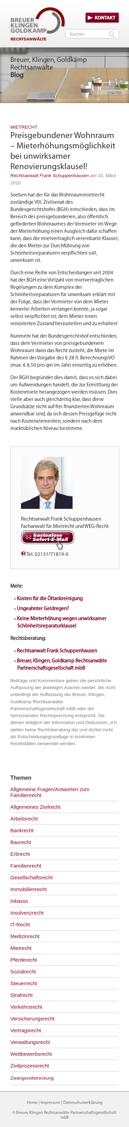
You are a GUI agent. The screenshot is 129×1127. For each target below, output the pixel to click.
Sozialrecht (23, 971)
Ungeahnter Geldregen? (43, 609)
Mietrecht (23, 127)
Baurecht (20, 842)
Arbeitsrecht (24, 819)
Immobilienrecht (28, 889)
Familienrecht (25, 866)
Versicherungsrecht (32, 1018)
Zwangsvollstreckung (32, 1078)
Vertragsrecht (25, 1030)
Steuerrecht (23, 983)
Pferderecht (23, 960)
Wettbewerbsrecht (31, 1054)
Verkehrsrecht (26, 1007)
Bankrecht (22, 830)
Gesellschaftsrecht (31, 877)
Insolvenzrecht (27, 913)
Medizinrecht (25, 936)
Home (32, 1103)
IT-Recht (20, 924)
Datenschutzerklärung (83, 1103)
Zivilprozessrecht (29, 1066)
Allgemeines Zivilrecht (35, 807)
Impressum (50, 1103)
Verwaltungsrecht (30, 1042)
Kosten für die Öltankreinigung (50, 599)
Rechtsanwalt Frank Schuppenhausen (49, 175)
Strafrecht (21, 995)
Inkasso (19, 901)
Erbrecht (20, 854)
